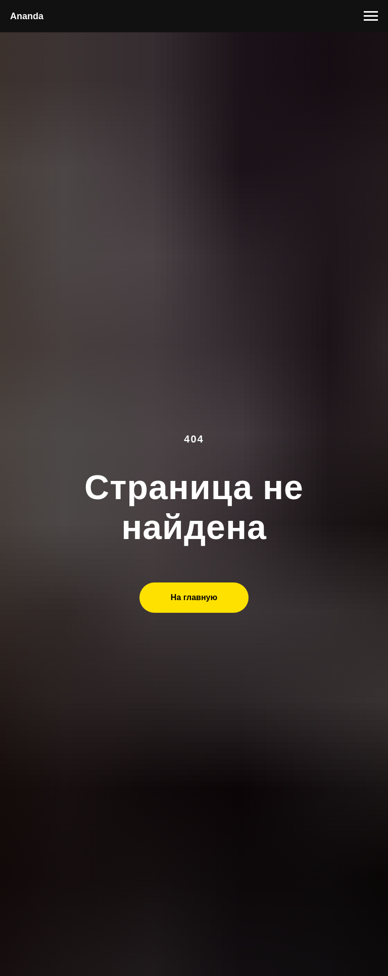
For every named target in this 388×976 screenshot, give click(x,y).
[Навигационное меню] (371, 16)
